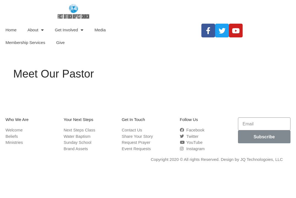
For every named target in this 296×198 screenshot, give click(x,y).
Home (11, 30)
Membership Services (25, 42)
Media (100, 30)
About (36, 30)
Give (60, 42)
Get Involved (69, 30)
